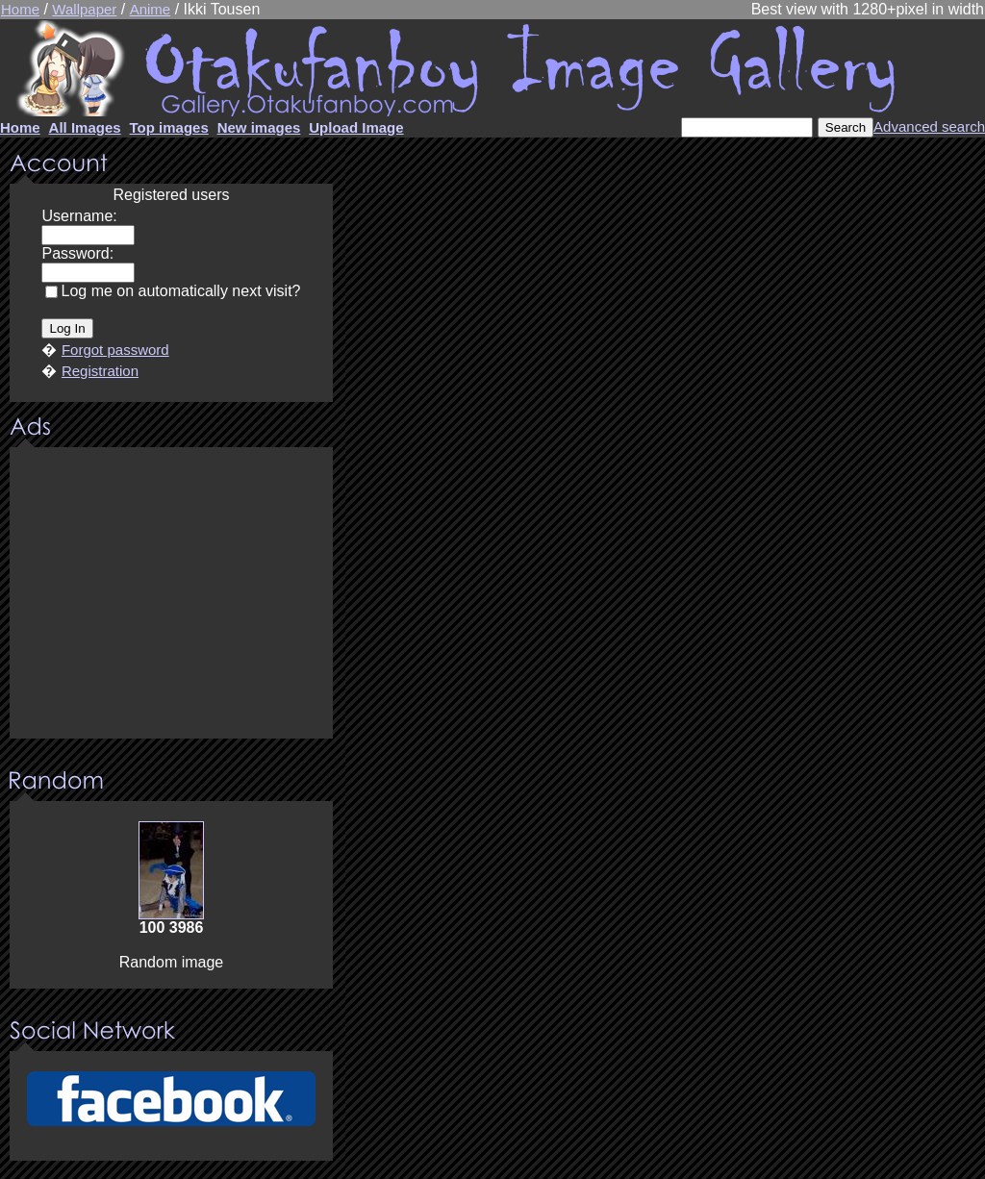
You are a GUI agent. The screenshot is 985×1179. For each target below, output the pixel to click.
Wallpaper (84, 9)
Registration (100, 371)
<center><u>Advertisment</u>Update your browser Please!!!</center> (171, 594)
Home (20, 9)
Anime (150, 9)
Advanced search (929, 126)
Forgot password (115, 349)
